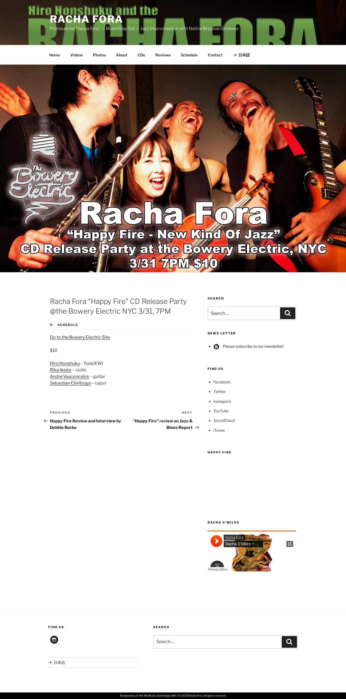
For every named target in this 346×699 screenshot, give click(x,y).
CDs (141, 55)
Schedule (189, 55)
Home (54, 55)
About (121, 55)
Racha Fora (86, 19)
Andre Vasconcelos (69, 376)
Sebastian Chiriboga (70, 383)
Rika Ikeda (60, 370)
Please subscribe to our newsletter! (248, 346)
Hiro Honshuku (65, 363)
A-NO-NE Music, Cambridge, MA (156, 695)
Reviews (163, 55)
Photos (99, 55)
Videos (76, 55)
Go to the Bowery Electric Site (80, 337)
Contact (215, 55)
